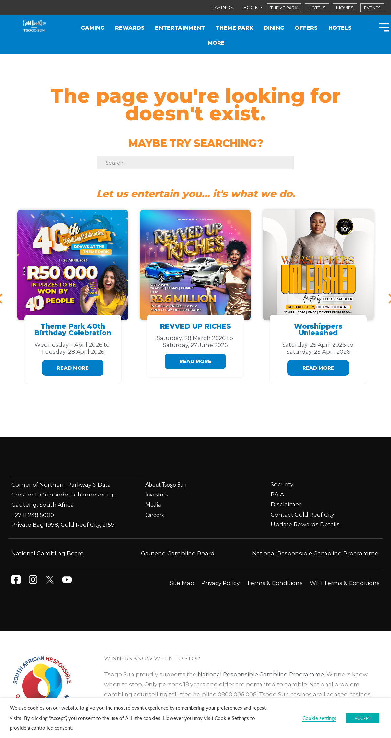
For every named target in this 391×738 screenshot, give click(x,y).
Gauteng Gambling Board (178, 553)
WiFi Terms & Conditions (345, 582)
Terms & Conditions (275, 582)
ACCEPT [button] (363, 718)
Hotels (340, 28)
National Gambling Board (48, 553)
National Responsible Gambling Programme (314, 553)
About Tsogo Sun (165, 484)
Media (153, 504)
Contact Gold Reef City (302, 514)
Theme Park (234, 28)
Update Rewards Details (305, 524)
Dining (274, 28)
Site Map (182, 582)
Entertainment (180, 28)
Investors (156, 494)
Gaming (92, 28)
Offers (306, 28)
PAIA (277, 494)
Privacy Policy (220, 582)
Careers (154, 515)
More (216, 43)
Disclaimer (286, 504)
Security (283, 484)
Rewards (130, 28)
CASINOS (222, 8)
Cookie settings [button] (319, 718)
